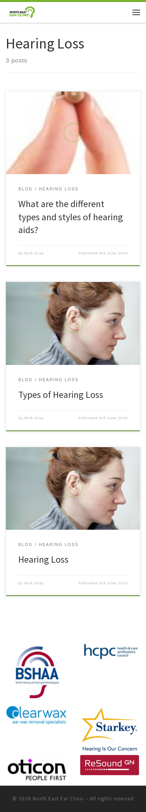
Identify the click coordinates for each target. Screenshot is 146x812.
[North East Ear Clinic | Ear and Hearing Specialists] (22, 11)
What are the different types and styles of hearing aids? (70, 216)
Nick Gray (34, 253)
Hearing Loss (43, 559)
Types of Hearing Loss (60, 394)
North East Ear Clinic (58, 798)
